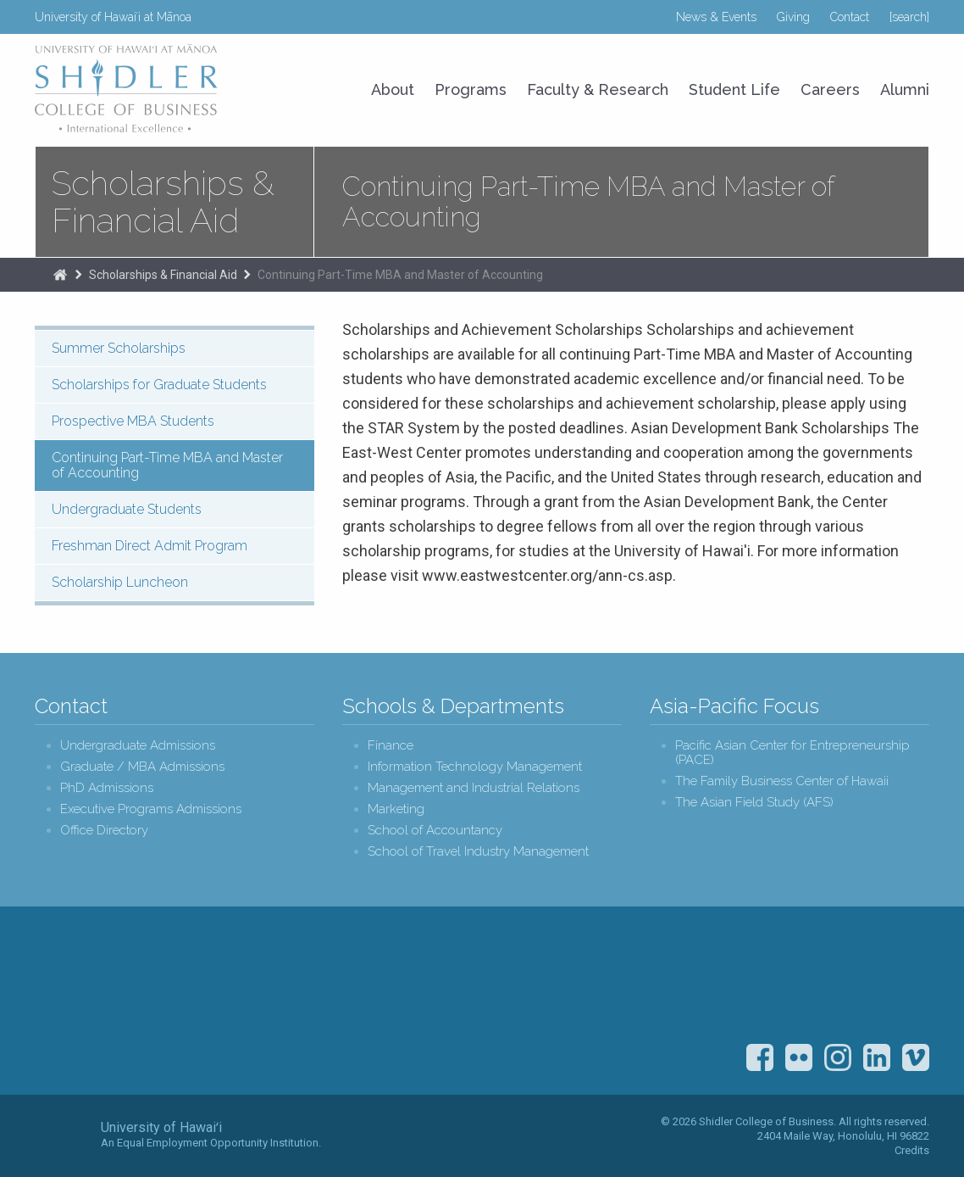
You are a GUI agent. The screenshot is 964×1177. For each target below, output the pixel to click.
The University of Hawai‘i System (63, 1135)
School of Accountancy (435, 830)
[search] (909, 17)
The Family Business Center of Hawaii (782, 781)
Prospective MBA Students (133, 421)
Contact (849, 17)
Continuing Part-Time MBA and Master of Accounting (400, 275)
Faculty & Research (597, 89)
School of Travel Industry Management (478, 852)
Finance (390, 746)
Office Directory (104, 830)
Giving (793, 17)
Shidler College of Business (176, 1003)
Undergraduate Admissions (137, 746)
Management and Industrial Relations (473, 788)
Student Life (734, 89)
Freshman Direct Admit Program (149, 546)
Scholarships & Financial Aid (163, 202)
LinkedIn (876, 1057)
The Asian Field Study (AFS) (754, 802)
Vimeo (915, 1057)
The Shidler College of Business (60, 275)
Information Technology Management (475, 767)
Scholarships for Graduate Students (159, 385)
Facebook (759, 1057)
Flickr (798, 1057)
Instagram (837, 1057)
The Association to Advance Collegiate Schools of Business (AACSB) (897, 981)
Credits (912, 1150)
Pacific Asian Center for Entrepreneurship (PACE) (792, 753)
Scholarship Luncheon (120, 582)
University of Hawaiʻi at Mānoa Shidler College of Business (127, 88)
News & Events (716, 17)
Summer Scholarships (119, 348)
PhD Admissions (106, 788)
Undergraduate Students (127, 509)
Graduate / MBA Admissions (142, 767)
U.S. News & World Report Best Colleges (809, 981)
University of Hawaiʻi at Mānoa (113, 17)
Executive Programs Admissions (150, 809)
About (392, 89)
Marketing (396, 809)
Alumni (904, 89)
